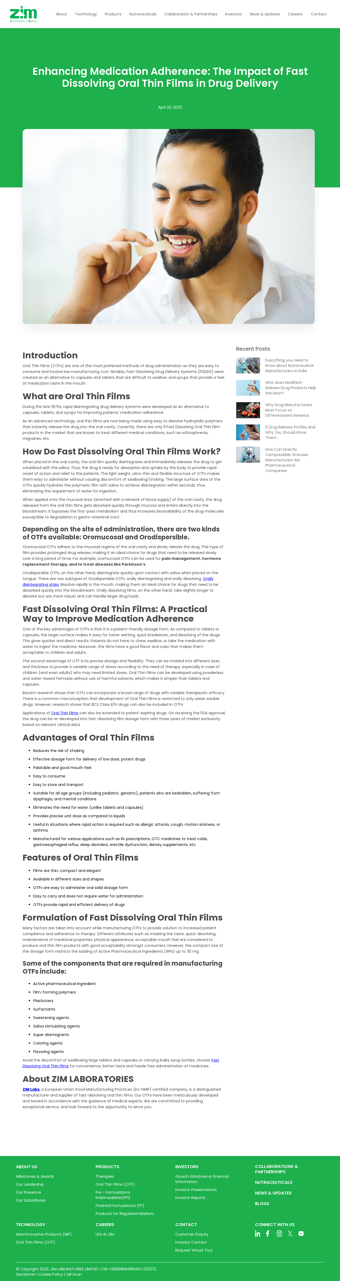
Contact (319, 14)
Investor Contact (191, 1242)
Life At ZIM (105, 1234)
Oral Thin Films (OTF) (115, 1184)
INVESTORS (186, 1167)
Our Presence (28, 1192)
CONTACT (186, 1225)
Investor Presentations (196, 1189)
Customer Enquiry (192, 1234)
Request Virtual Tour (194, 1250)
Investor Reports (190, 1197)
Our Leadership (30, 1184)
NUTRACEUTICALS (273, 1182)
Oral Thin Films (64, 713)
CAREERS (105, 1225)
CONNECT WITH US (275, 1225)
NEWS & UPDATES (273, 1193)
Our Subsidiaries (30, 1200)
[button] (61, 14)
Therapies (105, 1176)
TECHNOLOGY (30, 1225)
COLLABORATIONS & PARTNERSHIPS (276, 1169)
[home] (23, 14)
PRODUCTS (107, 1167)
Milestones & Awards (35, 1176)
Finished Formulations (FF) (120, 1205)
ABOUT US (26, 1167)
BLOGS (262, 1203)
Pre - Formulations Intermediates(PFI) (113, 1195)
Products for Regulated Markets (125, 1213)
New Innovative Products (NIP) (44, 1234)
